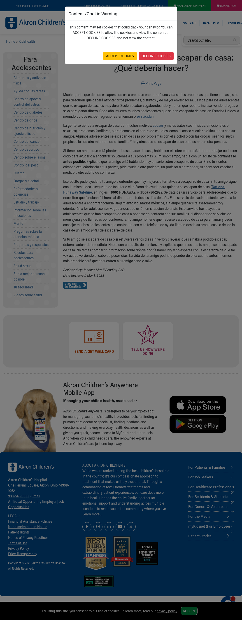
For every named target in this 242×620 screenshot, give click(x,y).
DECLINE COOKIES (156, 56)
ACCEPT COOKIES (120, 56)
